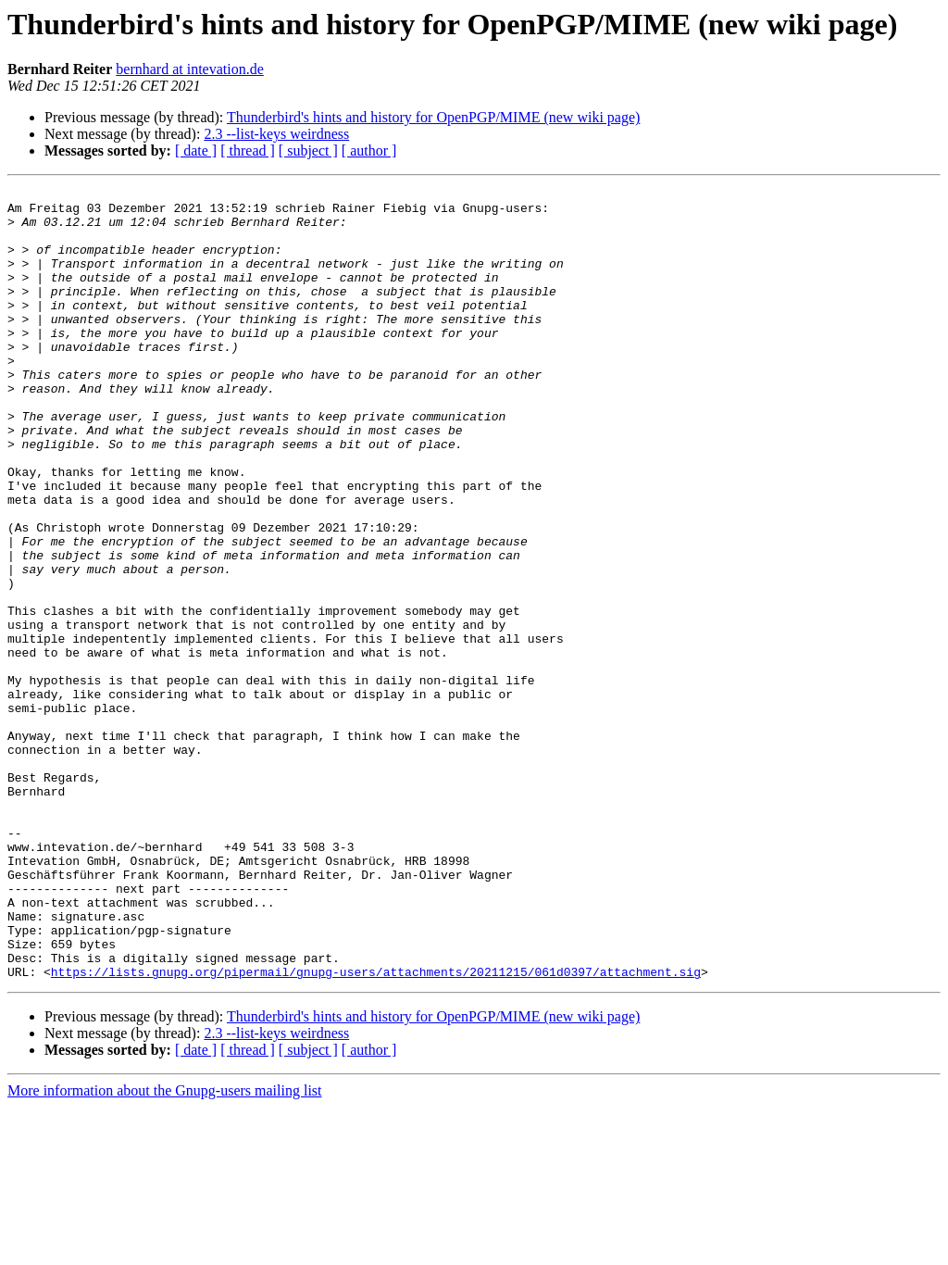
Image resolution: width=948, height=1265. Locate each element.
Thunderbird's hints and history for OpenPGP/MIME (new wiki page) (433, 117)
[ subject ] (308, 150)
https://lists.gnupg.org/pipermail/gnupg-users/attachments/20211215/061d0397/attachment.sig (376, 1129)
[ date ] (196, 150)
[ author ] (369, 150)
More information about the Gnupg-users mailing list (164, 1249)
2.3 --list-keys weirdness (276, 134)
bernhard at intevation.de (190, 69)
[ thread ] (247, 150)
